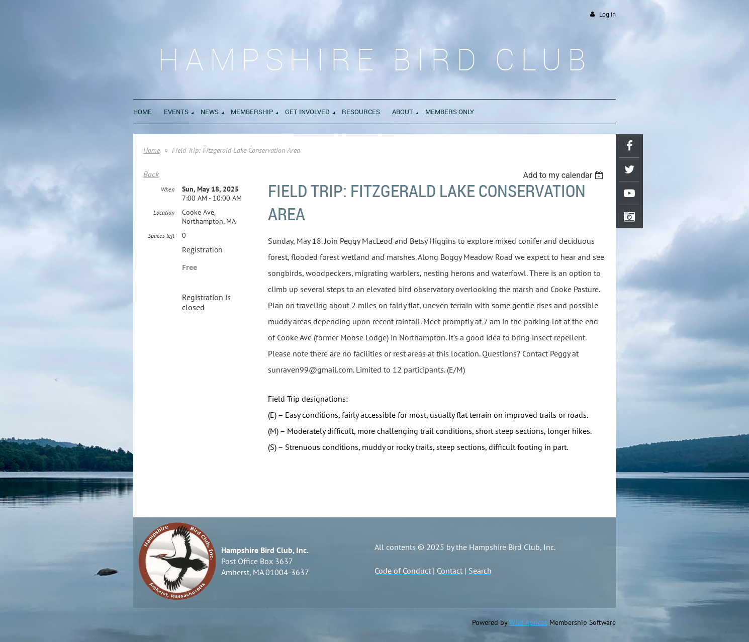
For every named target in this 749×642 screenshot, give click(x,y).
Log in (607, 14)
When (167, 189)
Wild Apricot (528, 622)
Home (151, 150)
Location (163, 212)
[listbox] (564, 175)
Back (151, 174)
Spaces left (161, 235)
